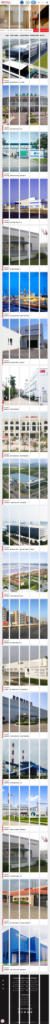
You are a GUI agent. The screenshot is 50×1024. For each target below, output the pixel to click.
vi (42, 2)
